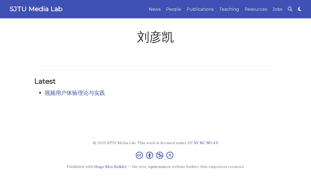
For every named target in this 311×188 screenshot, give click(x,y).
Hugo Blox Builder (110, 166)
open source (159, 166)
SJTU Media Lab (35, 9)
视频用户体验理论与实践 (75, 92)
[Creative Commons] (155, 155)
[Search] (290, 9)
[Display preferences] (300, 9)
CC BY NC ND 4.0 (203, 142)
